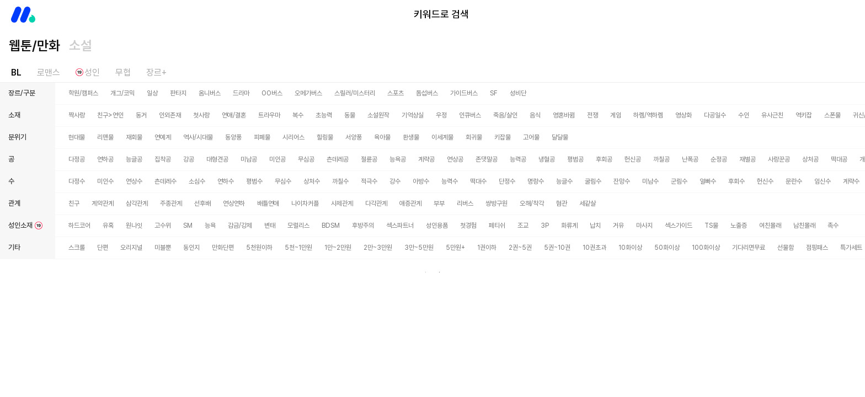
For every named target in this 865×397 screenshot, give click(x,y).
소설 (80, 45)
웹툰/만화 (34, 45)
